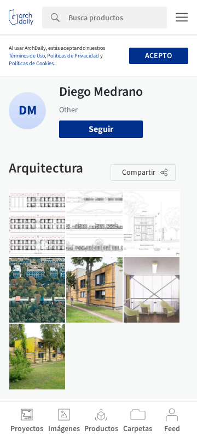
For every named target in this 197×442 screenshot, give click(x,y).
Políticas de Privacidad (73, 56)
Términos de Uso (27, 56)
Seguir (101, 129)
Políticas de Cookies (31, 63)
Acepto (158, 55)
